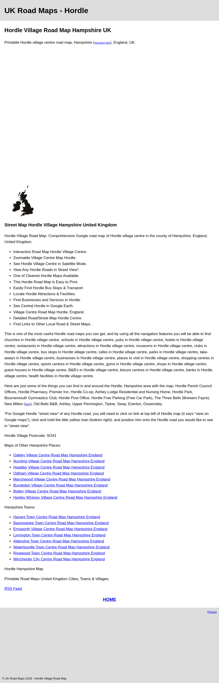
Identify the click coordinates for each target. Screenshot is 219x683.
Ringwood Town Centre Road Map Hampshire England (59, 553)
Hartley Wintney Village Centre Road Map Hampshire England (65, 497)
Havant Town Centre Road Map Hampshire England (56, 517)
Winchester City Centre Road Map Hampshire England (59, 559)
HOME (109, 599)
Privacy (212, 612)
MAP (27, 404)
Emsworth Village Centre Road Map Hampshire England (60, 529)
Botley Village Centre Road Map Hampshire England (57, 491)
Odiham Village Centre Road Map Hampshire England (58, 473)
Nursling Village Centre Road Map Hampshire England (59, 461)
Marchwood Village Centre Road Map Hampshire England (61, 479)
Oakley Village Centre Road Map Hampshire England (57, 455)
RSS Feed (13, 589)
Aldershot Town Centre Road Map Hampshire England (58, 541)
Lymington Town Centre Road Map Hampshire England (59, 535)
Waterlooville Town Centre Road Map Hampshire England (61, 547)
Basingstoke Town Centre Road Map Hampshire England (61, 523)
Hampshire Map (102, 43)
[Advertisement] (22, 117)
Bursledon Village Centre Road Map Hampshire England (60, 485)
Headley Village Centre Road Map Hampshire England (59, 467)
